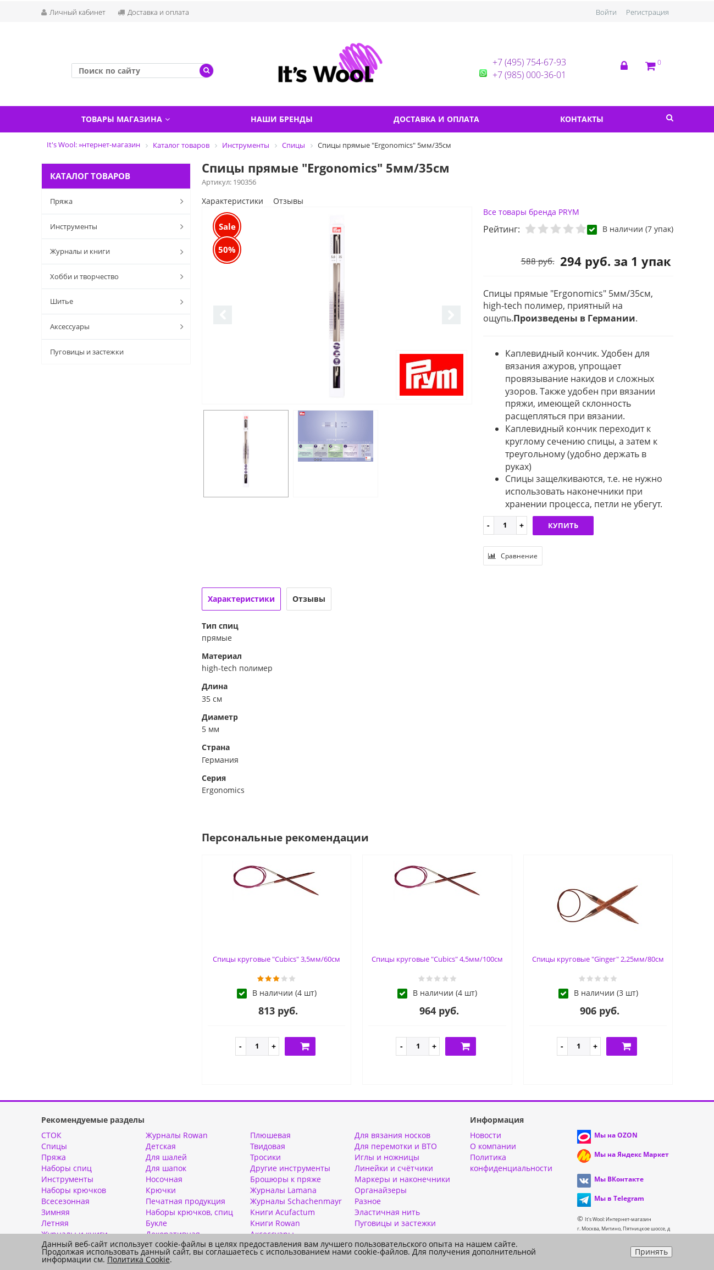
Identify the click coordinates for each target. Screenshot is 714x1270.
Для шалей (166, 1157)
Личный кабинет (73, 12)
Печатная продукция (185, 1201)
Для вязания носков (392, 1135)
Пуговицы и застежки (87, 352)
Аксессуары (119, 326)
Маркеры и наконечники (402, 1179)
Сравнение (513, 556)
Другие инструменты (290, 1168)
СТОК (51, 1135)
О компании (493, 1146)
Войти (606, 12)
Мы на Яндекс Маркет (631, 1154)
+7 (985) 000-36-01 (529, 75)
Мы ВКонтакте (619, 1179)
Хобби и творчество (119, 276)
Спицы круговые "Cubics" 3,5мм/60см (276, 959)
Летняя (55, 1223)
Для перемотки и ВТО (396, 1146)
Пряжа (119, 201)
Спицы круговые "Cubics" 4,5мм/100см (437, 959)
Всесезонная (65, 1201)
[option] (337, 306)
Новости (485, 1135)
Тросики (265, 1157)
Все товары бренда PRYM (531, 212)
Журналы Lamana (283, 1190)
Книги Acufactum (282, 1212)
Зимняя (55, 1212)
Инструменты (119, 226)
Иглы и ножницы (387, 1157)
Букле (156, 1223)
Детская (161, 1146)
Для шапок (166, 1168)
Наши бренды (282, 119)
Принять (651, 1251)
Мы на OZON (616, 1135)
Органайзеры (381, 1190)
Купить (563, 525)
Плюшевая (270, 1135)
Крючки (161, 1190)
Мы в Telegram (619, 1198)
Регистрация (647, 12)
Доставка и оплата (153, 12)
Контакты (582, 119)
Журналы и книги (119, 251)
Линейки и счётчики (394, 1168)
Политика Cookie (138, 1259)
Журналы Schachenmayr (296, 1201)
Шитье (119, 301)
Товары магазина (125, 119)
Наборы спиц (66, 1168)
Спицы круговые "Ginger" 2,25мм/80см (598, 959)
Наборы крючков (73, 1190)
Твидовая (267, 1146)
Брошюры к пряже (285, 1179)
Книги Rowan (275, 1223)
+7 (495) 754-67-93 (529, 62)
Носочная (164, 1179)
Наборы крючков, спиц (189, 1212)
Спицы (54, 1146)
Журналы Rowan (177, 1135)
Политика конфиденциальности (511, 1162)
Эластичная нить (387, 1212)
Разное (368, 1201)
